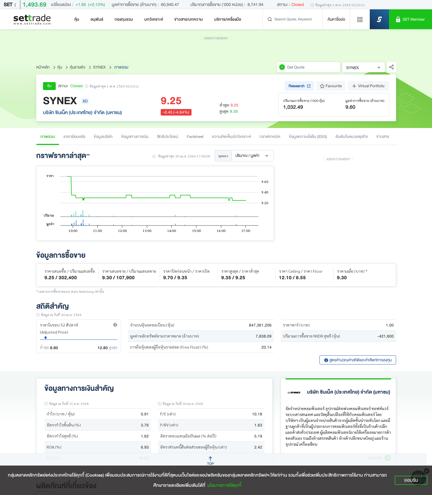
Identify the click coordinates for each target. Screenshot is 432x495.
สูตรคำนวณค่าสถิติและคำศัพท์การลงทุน (358, 360)
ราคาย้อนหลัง (74, 136)
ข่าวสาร (382, 136)
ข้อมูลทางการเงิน (135, 136)
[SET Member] (410, 19)
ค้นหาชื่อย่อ (336, 19)
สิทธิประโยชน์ (167, 136)
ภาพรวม (47, 136)
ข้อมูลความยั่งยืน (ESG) (308, 136)
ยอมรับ (411, 480)
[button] (115, 325)
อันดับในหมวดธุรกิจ (352, 136)
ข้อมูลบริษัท (103, 136)
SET (11, 5)
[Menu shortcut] (360, 19)
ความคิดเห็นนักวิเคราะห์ (231, 136)
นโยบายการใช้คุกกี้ (224, 485)
